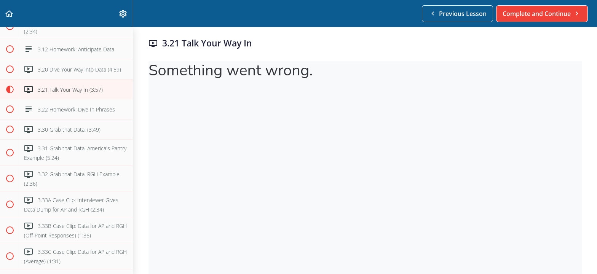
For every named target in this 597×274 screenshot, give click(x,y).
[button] (9, 13)
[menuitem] (123, 13)
